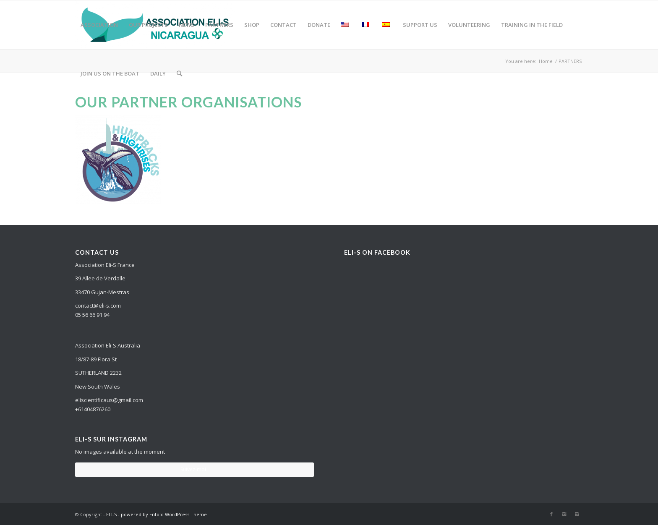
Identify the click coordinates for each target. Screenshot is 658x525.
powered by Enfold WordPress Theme (164, 514)
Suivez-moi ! (194, 469)
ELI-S (111, 514)
